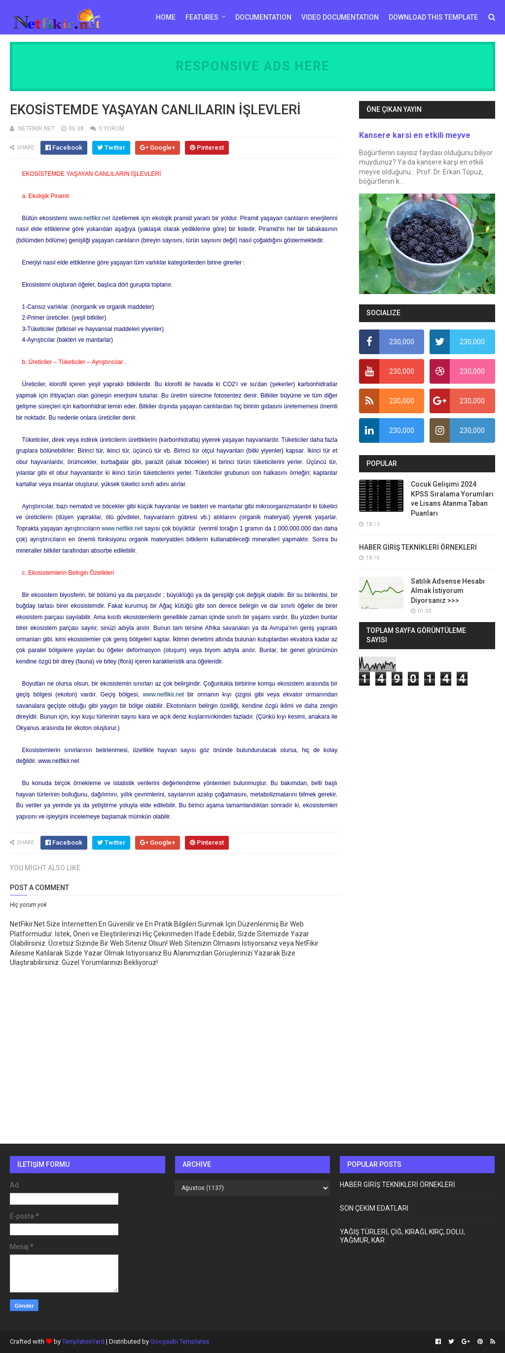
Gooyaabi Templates (179, 1341)
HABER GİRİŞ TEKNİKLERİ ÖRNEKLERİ (418, 547)
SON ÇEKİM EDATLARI (374, 1208)
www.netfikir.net (89, 218)
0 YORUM (111, 128)
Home (166, 17)
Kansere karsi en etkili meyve (414, 135)
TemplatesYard (83, 1341)
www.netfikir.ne (162, 694)
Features (201, 17)
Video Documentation (340, 17)
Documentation (263, 17)
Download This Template (433, 17)
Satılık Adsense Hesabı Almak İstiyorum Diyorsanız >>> (448, 590)
